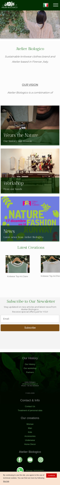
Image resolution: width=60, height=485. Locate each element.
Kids (30, 432)
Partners (30, 372)
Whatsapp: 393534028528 (30, 470)
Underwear (30, 440)
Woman (30, 424)
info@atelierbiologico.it (30, 384)
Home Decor (30, 444)
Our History (30, 364)
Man (30, 428)
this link (6, 481)
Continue (51, 475)
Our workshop (30, 368)
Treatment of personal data (30, 410)
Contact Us (30, 406)
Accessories (30, 436)
